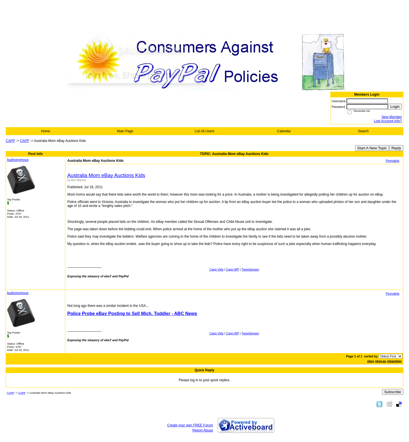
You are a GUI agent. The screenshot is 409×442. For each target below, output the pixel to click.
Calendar (284, 131)
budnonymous (17, 160)
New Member (392, 117)
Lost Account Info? (388, 121)
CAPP (10, 141)
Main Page (125, 131)
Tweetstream (250, 269)
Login (395, 106)
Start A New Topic (372, 148)
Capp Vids (216, 269)
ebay (370, 361)
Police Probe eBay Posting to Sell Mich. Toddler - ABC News (132, 313)
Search (363, 131)
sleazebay (394, 361)
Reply (396, 148)
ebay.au (380, 361)
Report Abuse (202, 430)
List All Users (204, 131)
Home (45, 131)
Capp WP (232, 269)
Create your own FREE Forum (190, 425)
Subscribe (392, 392)
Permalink (392, 160)
